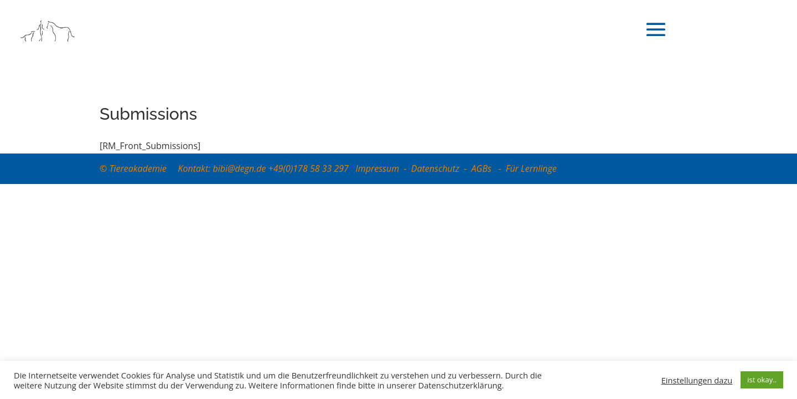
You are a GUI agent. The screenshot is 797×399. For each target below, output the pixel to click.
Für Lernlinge (531, 168)
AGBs (483, 168)
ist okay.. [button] (762, 380)
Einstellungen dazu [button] (697, 380)
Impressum (377, 168)
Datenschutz (435, 168)
